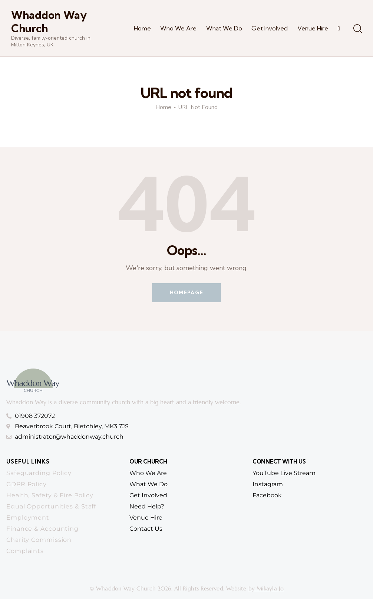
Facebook (267, 495)
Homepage (186, 292)
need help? (146, 506)
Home (163, 107)
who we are (148, 473)
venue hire (145, 517)
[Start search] (357, 29)
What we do (148, 484)
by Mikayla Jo (266, 588)
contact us (145, 528)
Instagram (267, 484)
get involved (148, 495)
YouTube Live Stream (284, 473)
